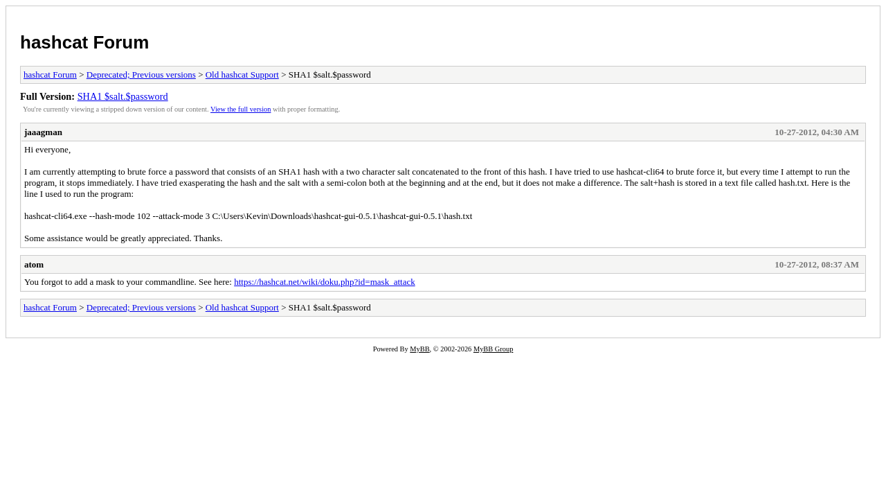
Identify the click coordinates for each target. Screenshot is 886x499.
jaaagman (43, 132)
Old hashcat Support (242, 74)
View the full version (240, 109)
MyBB (419, 349)
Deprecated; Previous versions (141, 74)
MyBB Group (493, 349)
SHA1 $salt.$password (123, 96)
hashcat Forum (84, 42)
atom (34, 264)
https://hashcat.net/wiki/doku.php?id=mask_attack (324, 282)
